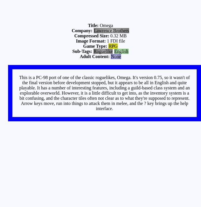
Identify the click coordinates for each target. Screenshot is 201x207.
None (116, 56)
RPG (113, 46)
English (121, 51)
